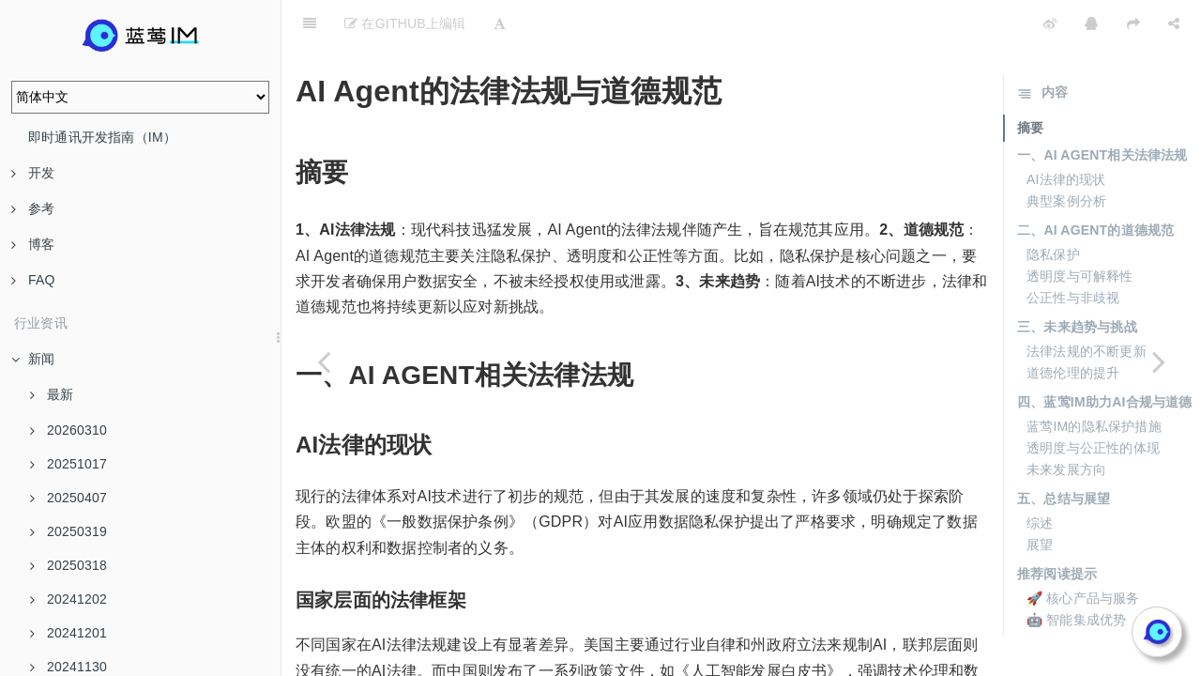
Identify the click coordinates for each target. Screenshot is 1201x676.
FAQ (33, 279)
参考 (32, 208)
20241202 (68, 599)
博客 (32, 244)
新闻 (32, 358)
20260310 (68, 430)
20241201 (68, 632)
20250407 (68, 497)
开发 (32, 172)
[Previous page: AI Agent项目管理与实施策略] (323, 361)
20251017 (68, 463)
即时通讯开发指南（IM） (102, 137)
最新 (51, 394)
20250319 (68, 531)
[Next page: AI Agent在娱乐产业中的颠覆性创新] (1159, 361)
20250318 (68, 565)
